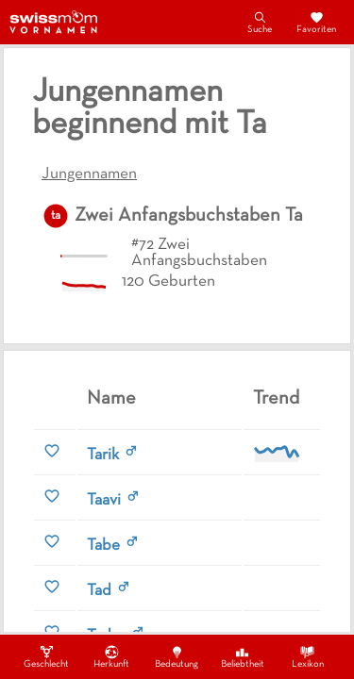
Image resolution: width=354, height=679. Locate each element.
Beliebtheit (242, 656)
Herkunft (111, 656)
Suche (259, 21)
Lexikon (308, 656)
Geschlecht (46, 656)
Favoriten (316, 21)
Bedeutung (176, 656)
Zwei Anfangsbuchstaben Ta (189, 215)
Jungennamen (89, 174)
